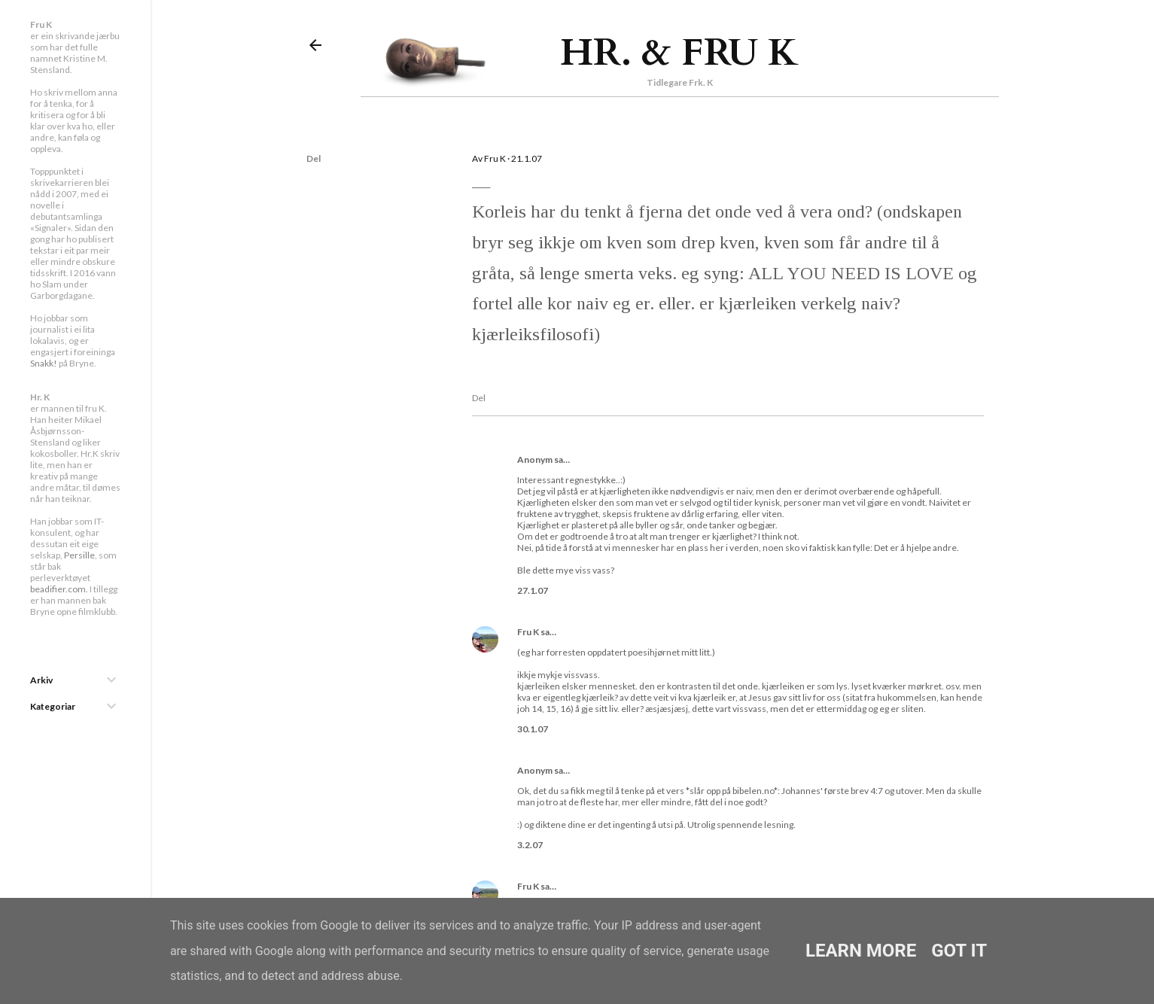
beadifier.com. (59, 589)
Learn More (860, 950)
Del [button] (313, 158)
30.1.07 (532, 729)
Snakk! (43, 363)
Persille (79, 555)
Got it (959, 950)
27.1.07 (532, 590)
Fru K (528, 631)
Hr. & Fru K (679, 52)
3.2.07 (530, 844)
